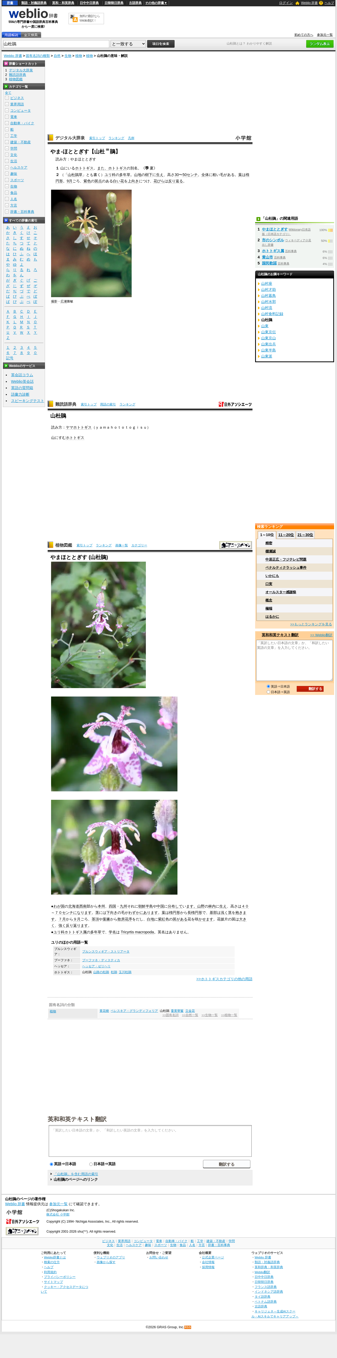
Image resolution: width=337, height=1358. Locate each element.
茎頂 (95, 919)
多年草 (124, 175)
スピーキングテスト (27, 401)
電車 (13, 117)
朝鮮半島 (145, 906)
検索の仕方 (52, 1262)
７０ (58, 912)
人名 (13, 199)
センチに (69, 912)
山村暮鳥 (268, 295)
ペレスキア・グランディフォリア (134, 1010)
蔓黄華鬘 (177, 1010)
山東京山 (268, 338)
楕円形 (174, 912)
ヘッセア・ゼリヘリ (96, 966)
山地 (137, 175)
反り (69, 925)
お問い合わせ (158, 1257)
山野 (201, 906)
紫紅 (161, 919)
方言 (13, 205)
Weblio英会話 (22, 381)
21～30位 (305, 535)
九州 (123, 906)
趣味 (13, 174)
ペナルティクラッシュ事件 (285, 568)
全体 (205, 175)
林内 (212, 906)
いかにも (272, 576)
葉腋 (106, 919)
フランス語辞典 (266, 1286)
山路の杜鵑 (101, 972)
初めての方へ (303, 35)
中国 (160, 906)
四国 (112, 906)
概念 (268, 600)
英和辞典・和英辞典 (269, 1267)
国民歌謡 (269, 263)
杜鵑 (114, 972)
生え (159, 175)
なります (84, 912)
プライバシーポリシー (60, 1276)
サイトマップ (53, 1281)
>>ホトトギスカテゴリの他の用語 (224, 979)
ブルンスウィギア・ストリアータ (106, 951)
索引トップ (97, 138)
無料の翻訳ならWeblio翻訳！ (90, 18)
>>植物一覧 (229, 1015)
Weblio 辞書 (309, 3)
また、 (102, 168)
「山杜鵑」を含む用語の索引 (76, 1174)
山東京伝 (268, 332)
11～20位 (286, 535)
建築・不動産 (20, 142)
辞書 (10, 3)
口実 (268, 584)
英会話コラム (22, 375)
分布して (175, 906)
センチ (192, 175)
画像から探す (106, 1262)
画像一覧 (121, 545)
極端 (268, 608)
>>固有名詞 (170, 1015)
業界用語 (17, 104)
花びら (159, 181)
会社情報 (208, 1262)
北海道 (73, 906)
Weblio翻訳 (262, 1272)
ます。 (191, 906)
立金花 (190, 1010)
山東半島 (268, 350)
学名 (112, 932)
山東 (265, 326)
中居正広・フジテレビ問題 (285, 559)
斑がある (180, 919)
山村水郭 (268, 302)
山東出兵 (268, 344)
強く (62, 925)
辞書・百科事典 (22, 212)
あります (150, 912)
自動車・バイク (22, 123)
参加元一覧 (325, 35)
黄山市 (267, 257)
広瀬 (64, 301)
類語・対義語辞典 (34, 3)
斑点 (98, 181)
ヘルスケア (18, 167)
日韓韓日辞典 (114, 3)
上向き (133, 181)
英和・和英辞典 (63, 3)
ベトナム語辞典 (266, 1301)
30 (177, 175)
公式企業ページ (213, 1257)
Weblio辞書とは (55, 1257)
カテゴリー (139, 545)
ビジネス (17, 98)
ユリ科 (110, 175)
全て (8, 92)
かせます (206, 919)
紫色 (87, 181)
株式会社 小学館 (57, 1214)
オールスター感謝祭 (280, 592)
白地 (150, 919)
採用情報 (208, 1267)
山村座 (266, 283)
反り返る (175, 181)
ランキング (116, 138)
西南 (83, 906)
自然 (57, 56)
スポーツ (17, 180)
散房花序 (124, 919)
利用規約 (50, 1272)
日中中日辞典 (89, 3)
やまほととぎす (275, 229)
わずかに (135, 912)
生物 (68, 56)
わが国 (59, 906)
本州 (101, 906)
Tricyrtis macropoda (137, 932)
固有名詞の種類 (38, 56)
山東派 (266, 356)
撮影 (54, 301)
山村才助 (268, 289)
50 (184, 175)
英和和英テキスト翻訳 (77, 1119)
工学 (13, 136)
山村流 (266, 308)
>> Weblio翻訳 (321, 635)
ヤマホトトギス (79, 427)
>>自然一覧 (190, 1015)
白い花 (118, 181)
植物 (78, 56)
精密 (268, 543)
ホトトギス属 (76, 932)
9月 (69, 181)
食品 (13, 193)
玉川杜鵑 (125, 972)
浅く (224, 912)
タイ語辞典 (262, 1296)
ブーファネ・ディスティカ (101, 960)
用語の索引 (108, 404)
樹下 (148, 175)
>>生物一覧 (209, 1015)
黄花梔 (104, 1010)
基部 (213, 912)
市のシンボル (273, 240)
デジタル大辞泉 (70, 138)
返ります (80, 925)
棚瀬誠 (270, 551)
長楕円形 (194, 912)
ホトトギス (84, 168)
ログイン (286, 3)
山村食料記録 (272, 314)
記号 (9, 358)
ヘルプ (329, 3)
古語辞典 (135, 3)
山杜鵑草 (75, 175)
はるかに (272, 617)
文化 (13, 155)
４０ (245, 906)
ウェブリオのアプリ (111, 1257)
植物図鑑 (63, 545)
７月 (62, 919)
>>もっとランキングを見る (311, 624)
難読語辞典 (65, 404)
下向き (111, 912)
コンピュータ (20, 110)
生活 (13, 161)
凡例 (131, 138)
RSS (188, 1327)
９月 (77, 919)
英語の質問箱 (22, 388)
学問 (13, 148)
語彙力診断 (20, 394)
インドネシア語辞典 (269, 1291)
